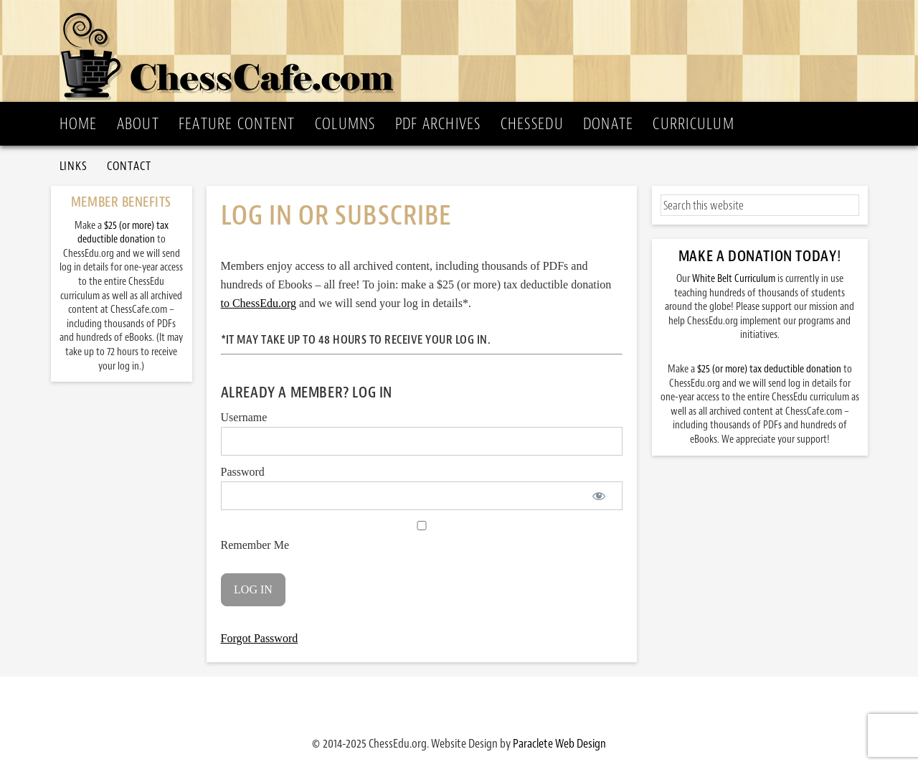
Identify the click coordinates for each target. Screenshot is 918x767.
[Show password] (599, 495)
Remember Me (422, 536)
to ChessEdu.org (258, 303)
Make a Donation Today (757, 256)
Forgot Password (259, 638)
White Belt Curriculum (733, 279)
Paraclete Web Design (559, 743)
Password (243, 472)
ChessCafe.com (464, 51)
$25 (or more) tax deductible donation (769, 369)
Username (244, 417)
